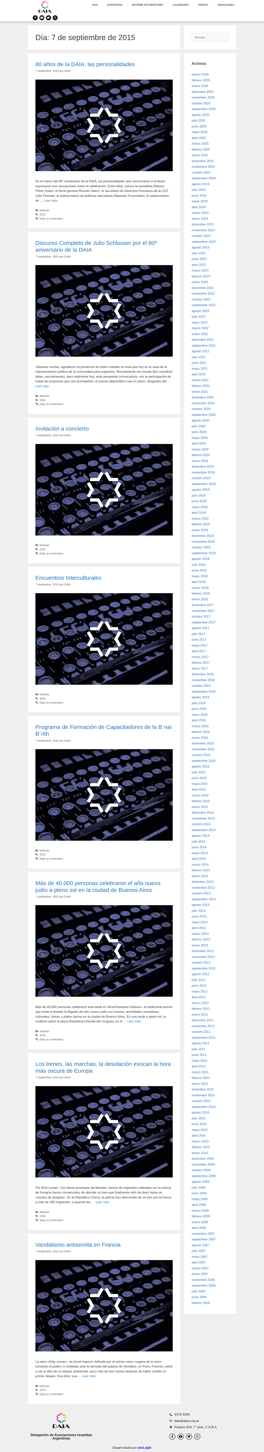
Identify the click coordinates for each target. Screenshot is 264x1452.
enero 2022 (200, 334)
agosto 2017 (200, 628)
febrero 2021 (201, 386)
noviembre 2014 (203, 818)
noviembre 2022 (203, 293)
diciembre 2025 (203, 92)
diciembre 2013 (203, 882)
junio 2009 (199, 1193)
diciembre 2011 (203, 1020)
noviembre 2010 (203, 1095)
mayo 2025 (200, 132)
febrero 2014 (201, 870)
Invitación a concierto (62, 428)
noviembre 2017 (203, 611)
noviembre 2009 (203, 1164)
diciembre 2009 (203, 1158)
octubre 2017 (201, 616)
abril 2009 (199, 1205)
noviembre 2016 (203, 680)
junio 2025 (199, 126)
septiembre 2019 (204, 484)
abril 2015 (199, 789)
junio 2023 (199, 259)
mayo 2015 (200, 784)
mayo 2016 (200, 714)
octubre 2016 (201, 686)
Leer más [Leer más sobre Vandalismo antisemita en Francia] (89, 1376)
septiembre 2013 (204, 899)
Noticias (44, 210)
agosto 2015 (200, 766)
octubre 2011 (201, 1032)
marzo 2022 (200, 328)
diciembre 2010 (203, 1089)
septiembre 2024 (204, 178)
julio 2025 (198, 120)
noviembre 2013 (203, 887)
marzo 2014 (200, 864)
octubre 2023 (201, 236)
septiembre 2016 (204, 691)
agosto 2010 (200, 1112)
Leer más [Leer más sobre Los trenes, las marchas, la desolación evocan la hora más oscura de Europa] (102, 1202)
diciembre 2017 (203, 605)
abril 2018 (199, 582)
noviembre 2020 (203, 403)
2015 (43, 214)
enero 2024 (200, 218)
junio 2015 (199, 778)
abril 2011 (199, 1066)
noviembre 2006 (203, 1280)
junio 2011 (199, 1055)
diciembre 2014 (203, 812)
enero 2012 (200, 1014)
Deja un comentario (51, 218)
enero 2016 (200, 738)
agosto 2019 (200, 489)
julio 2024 (198, 190)
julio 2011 (198, 1049)
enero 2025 (200, 155)
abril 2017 (199, 651)
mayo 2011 (200, 1060)
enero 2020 (200, 461)
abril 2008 (199, 1228)
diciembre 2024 (203, 161)
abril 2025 (199, 138)
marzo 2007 (200, 1268)
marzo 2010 (200, 1141)
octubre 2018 (201, 547)
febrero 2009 (201, 1216)
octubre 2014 (201, 824)
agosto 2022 (200, 311)
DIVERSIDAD (114, 4)
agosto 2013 (200, 905)
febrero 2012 (201, 1008)
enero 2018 (200, 599)
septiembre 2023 (204, 242)
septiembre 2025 (204, 109)
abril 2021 (199, 374)
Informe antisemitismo (147, 4)
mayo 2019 (200, 507)
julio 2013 (198, 911)
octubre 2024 (201, 172)
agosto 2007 (200, 1245)
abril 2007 (199, 1262)
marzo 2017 (200, 657)
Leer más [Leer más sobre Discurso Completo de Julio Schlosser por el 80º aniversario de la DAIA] (42, 386)
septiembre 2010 (204, 1107)
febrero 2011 (201, 1078)
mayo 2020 (200, 438)
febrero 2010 (201, 1147)
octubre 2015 (201, 755)
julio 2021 (198, 357)
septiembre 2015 (204, 761)
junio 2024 (199, 195)
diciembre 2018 (203, 536)
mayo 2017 (200, 645)
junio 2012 (199, 985)
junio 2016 (199, 709)
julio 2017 (198, 634)
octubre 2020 (201, 409)
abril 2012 (199, 997)
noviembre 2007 (203, 1233)
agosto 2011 (200, 1043)
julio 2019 (198, 495)
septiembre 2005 (204, 1285)
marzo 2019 (200, 518)
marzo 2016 (200, 726)
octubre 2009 (201, 1170)
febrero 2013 (201, 939)
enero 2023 (200, 282)
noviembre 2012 (203, 957)
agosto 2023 (200, 247)
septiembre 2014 (204, 830)
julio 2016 (198, 703)
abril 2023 (199, 265)
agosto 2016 (200, 697)
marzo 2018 (200, 588)
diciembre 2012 (203, 951)
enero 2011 (200, 1084)
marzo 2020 (200, 449)
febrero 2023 (201, 276)
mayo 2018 (200, 576)
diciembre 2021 (203, 339)
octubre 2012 (201, 962)
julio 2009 (198, 1187)
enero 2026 (200, 86)
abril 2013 (199, 928)
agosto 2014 (200, 835)
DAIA (95, 4)
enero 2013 (200, 945)
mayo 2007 (200, 1257)
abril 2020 (199, 443)
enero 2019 (200, 530)
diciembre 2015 (203, 743)
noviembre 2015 (203, 749)
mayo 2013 (200, 922)
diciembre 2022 (203, 288)
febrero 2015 (201, 801)
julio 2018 (198, 565)
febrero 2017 (201, 662)
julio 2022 (198, 316)
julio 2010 (198, 1118)
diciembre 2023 (203, 224)
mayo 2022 (200, 322)
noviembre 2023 (203, 230)
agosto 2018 (200, 559)
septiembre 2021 (204, 345)
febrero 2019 (201, 524)
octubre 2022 (201, 299)
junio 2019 (199, 501)
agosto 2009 (200, 1181)
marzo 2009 (200, 1210)
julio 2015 (198, 772)
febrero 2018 (201, 593)
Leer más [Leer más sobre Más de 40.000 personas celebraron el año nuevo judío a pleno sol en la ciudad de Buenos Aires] (134, 1021)
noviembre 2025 (203, 97)
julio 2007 (198, 1251)
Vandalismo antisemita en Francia (78, 1245)
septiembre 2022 (204, 305)
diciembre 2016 (203, 674)
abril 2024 (199, 207)
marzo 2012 (200, 1003)
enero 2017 (200, 668)
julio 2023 (198, 253)
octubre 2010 (201, 1101)
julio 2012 (198, 980)
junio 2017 (199, 639)
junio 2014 (199, 847)
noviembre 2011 (203, 1026)
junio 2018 (199, 570)
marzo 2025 (200, 143)
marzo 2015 (200, 795)
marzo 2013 (200, 934)
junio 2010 (199, 1124)
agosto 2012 (200, 974)
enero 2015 (200, 807)
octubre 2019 (201, 478)
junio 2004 (199, 1297)
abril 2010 (199, 1135)
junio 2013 (199, 916)
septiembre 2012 (204, 968)
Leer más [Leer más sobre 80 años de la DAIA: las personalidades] (50, 200)
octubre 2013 (201, 893)
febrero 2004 (201, 1303)
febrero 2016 (201, 732)
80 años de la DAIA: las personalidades (85, 64)
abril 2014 (199, 859)
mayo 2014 (200, 853)
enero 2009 (200, 1222)
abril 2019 (199, 513)
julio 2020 (198, 426)
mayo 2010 (200, 1130)
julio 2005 (198, 1291)
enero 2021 (200, 391)
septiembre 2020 (204, 415)
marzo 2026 (200, 74)
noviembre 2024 (203, 166)
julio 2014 (198, 841)
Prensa (203, 4)
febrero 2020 (201, 455)
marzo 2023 (200, 270)
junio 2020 (199, 432)
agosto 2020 (200, 420)
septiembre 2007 (204, 1239)
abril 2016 (199, 720)
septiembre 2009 (204, 1176)
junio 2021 (199, 363)
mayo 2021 (200, 368)
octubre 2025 (201, 103)
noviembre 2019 (203, 472)
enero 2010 (200, 1153)
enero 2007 (200, 1274)
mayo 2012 (200, 991)
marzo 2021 (200, 380)
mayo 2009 (200, 1199)
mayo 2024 (200, 201)
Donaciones (226, 4)
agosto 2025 (200, 115)
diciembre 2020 (203, 397)
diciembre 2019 (203, 466)
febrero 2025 (201, 149)
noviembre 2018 (203, 541)
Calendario (181, 4)
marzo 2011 (200, 1072)
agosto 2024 (200, 184)
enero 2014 (200, 876)
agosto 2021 (200, 351)
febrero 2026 (201, 80)
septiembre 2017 (204, 622)
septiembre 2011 (204, 1037)
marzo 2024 (200, 213)
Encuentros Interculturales (68, 578)
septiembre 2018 (204, 553)
